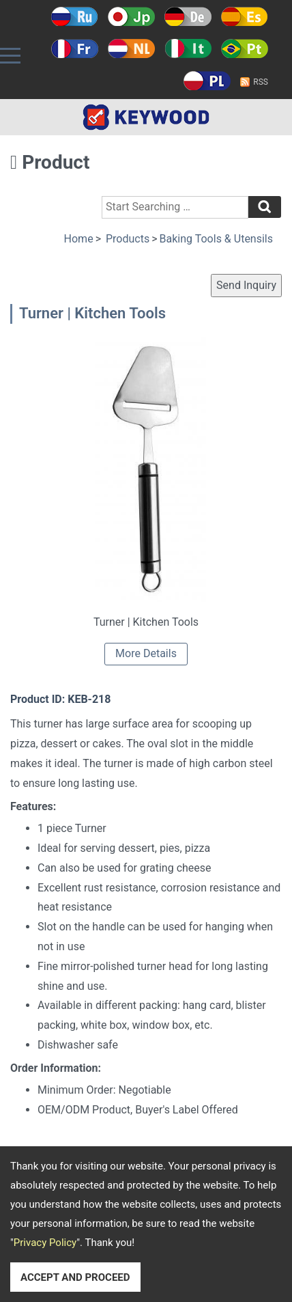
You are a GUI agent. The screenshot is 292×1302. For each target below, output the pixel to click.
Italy (187, 48)
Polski (207, 80)
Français (74, 48)
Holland (131, 48)
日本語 (131, 16)
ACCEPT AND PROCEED (75, 1277)
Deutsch (187, 16)
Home (78, 238)
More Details (146, 653)
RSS (260, 82)
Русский (74, 16)
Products (127, 238)
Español (244, 16)
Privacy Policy (45, 1242)
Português (244, 48)
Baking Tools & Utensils (216, 238)
